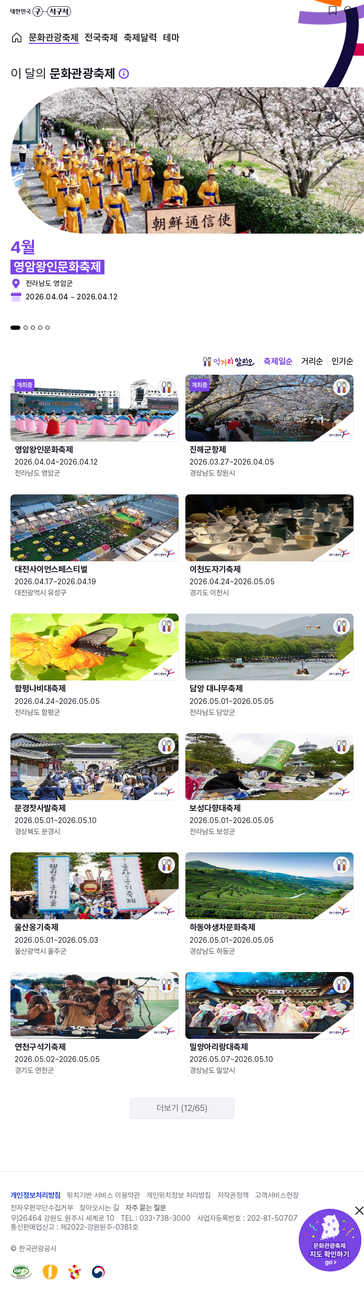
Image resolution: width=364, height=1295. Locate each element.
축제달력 (140, 37)
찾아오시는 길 (99, 1208)
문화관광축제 (54, 37)
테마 (171, 37)
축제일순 (278, 361)
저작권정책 (233, 1195)
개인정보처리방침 (35, 1195)
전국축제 (101, 37)
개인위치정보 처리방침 (178, 1195)
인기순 (343, 361)
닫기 (359, 1210)
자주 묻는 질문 (145, 1208)
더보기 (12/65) (182, 1108)
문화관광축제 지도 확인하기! (330, 1240)
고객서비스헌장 (277, 1195)
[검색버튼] (348, 10)
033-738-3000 (165, 1218)
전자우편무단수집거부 (41, 1208)
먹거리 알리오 (228, 361)
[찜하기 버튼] (332, 10)
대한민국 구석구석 (40, 11)
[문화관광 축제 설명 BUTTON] (123, 73)
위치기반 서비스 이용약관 (103, 1195)
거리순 (312, 361)
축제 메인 (16, 37)
